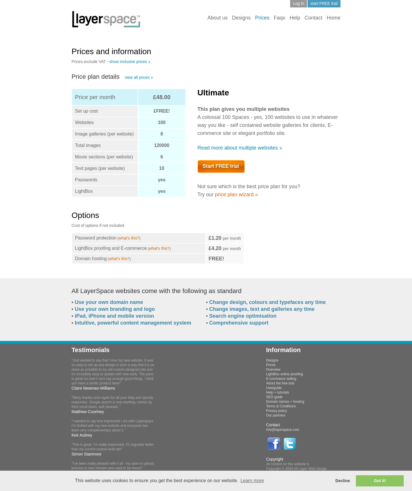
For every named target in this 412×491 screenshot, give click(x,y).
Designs (241, 18)
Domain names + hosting (285, 402)
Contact (313, 18)
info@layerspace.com (282, 430)
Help (295, 18)
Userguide (274, 388)
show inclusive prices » (129, 61)
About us (217, 18)
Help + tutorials (277, 392)
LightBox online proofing (284, 374)
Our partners (275, 415)
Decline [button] (342, 480)
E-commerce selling (281, 379)
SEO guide (274, 397)
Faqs (279, 18)
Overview (273, 370)
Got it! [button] (380, 480)
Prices (271, 365)
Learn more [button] (252, 480)
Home (333, 18)
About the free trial (280, 383)
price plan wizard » (236, 194)
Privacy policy (276, 411)
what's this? (128, 238)
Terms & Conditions (281, 406)
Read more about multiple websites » (239, 148)
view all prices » (139, 77)
